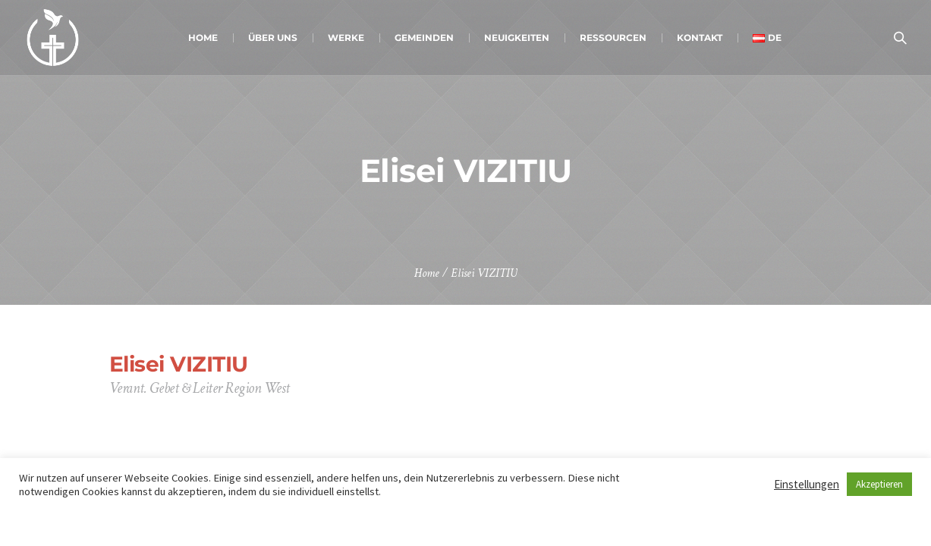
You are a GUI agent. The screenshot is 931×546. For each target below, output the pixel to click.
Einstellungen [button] (806, 484)
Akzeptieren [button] (879, 484)
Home (426, 273)
